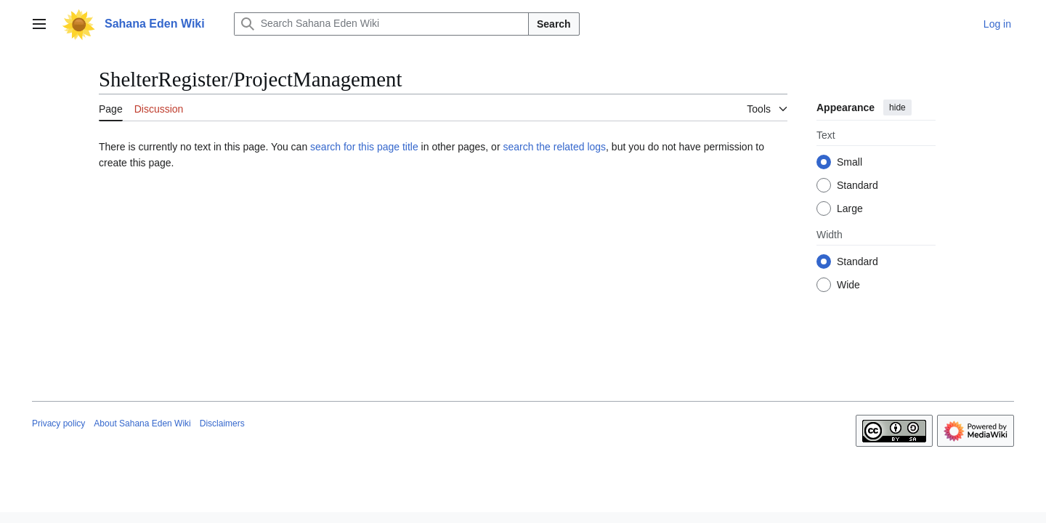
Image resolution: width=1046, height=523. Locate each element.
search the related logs (554, 147)
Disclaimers (222, 423)
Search (554, 24)
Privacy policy (58, 423)
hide (897, 107)
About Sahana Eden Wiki (142, 423)
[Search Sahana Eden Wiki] (381, 24)
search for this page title (364, 147)
